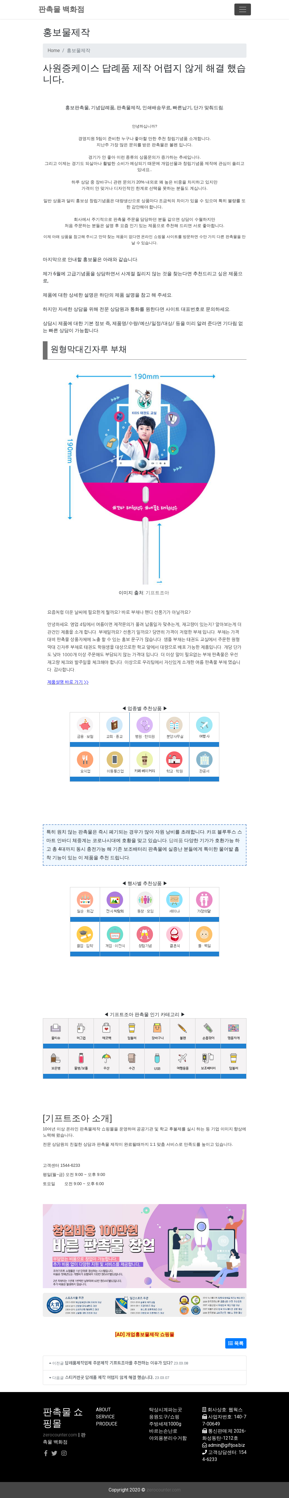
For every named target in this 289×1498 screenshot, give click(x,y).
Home (54, 50)
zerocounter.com (60, 1435)
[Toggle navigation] (242, 9)
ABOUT (103, 1409)
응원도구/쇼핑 (164, 1417)
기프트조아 (157, 593)
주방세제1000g (165, 1424)
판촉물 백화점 (61, 9)
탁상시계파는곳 (165, 1409)
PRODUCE (106, 1424)
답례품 (176, 840)
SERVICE (105, 1417)
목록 (236, 1343)
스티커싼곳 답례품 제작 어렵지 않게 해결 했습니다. (109, 1377)
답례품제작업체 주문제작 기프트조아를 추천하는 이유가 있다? (119, 1362)
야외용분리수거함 (168, 1438)
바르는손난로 (163, 1431)
